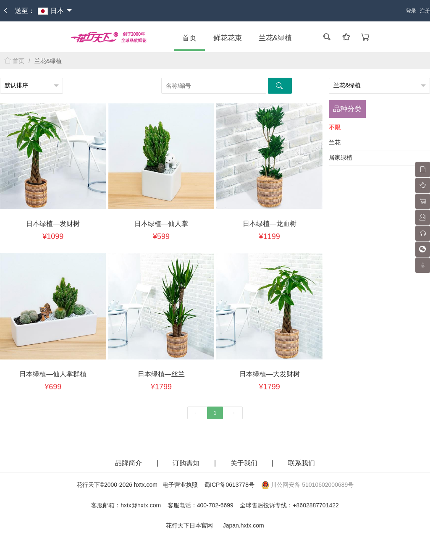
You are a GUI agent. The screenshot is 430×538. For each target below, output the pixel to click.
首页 (189, 38)
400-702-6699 (215, 505)
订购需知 (187, 463)
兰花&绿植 (275, 38)
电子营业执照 (180, 484)
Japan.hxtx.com (243, 525)
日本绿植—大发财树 (269, 374)
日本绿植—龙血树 (269, 223)
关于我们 (245, 463)
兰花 (335, 142)
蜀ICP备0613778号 (229, 484)
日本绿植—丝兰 (161, 374)
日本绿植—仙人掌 (161, 223)
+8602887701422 (315, 505)
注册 (425, 11)
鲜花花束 (227, 38)
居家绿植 (340, 157)
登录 (411, 11)
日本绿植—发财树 (53, 223)
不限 (335, 127)
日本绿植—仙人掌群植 (53, 374)
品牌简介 (128, 463)
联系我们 (301, 463)
